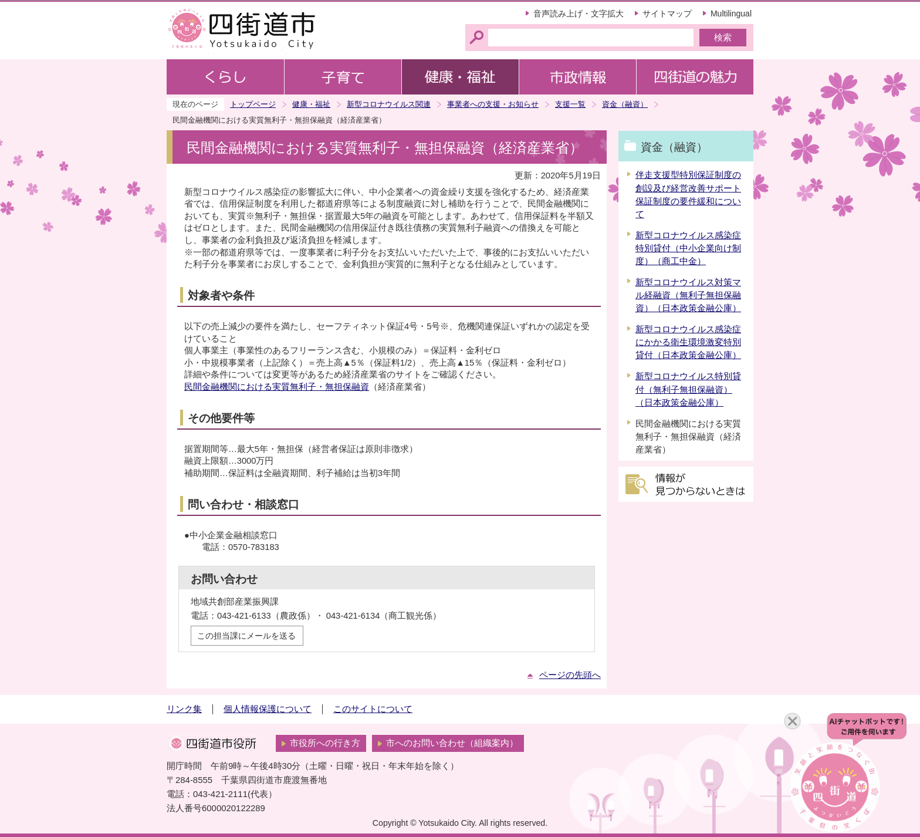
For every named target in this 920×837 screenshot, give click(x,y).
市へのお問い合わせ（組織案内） (452, 743)
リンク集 (184, 709)
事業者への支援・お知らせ (493, 104)
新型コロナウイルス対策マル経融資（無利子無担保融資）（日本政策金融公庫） (688, 295)
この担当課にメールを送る (246, 635)
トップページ (253, 104)
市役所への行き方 (325, 743)
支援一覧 (570, 104)
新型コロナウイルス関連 (389, 104)
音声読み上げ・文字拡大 (578, 13)
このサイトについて (372, 709)
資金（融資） (625, 104)
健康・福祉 (311, 104)
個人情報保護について (268, 709)
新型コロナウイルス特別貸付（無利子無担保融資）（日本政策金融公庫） (688, 389)
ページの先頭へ (570, 675)
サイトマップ (667, 13)
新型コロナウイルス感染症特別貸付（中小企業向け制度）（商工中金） (688, 248)
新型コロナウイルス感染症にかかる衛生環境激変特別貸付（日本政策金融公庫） (688, 342)
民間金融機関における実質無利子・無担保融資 (276, 387)
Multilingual (731, 13)
